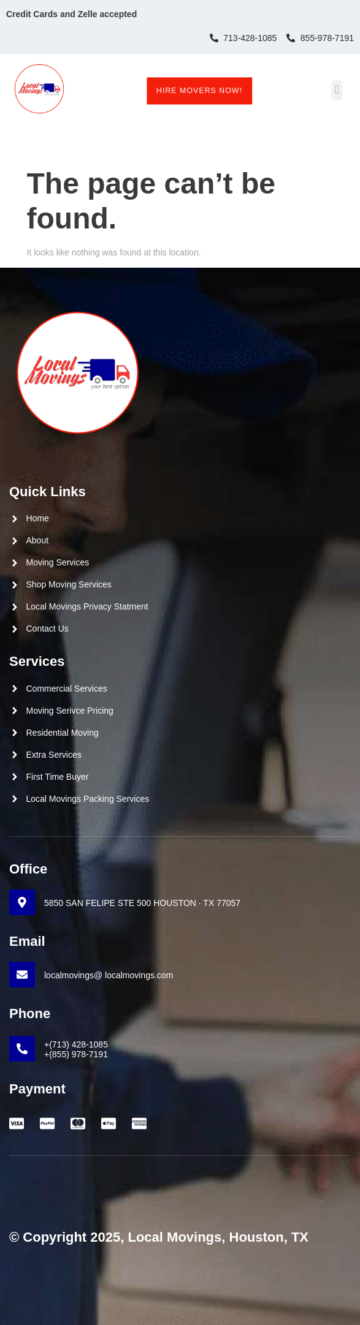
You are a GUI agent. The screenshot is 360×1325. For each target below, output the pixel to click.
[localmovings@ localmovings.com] (22, 974)
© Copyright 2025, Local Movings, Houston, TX (158, 1237)
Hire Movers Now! (199, 90)
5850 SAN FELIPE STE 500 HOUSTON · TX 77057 (142, 903)
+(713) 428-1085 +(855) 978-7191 (76, 1050)
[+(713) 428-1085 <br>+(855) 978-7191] (22, 1049)
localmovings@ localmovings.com (108, 975)
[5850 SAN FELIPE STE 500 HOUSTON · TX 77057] (22, 902)
